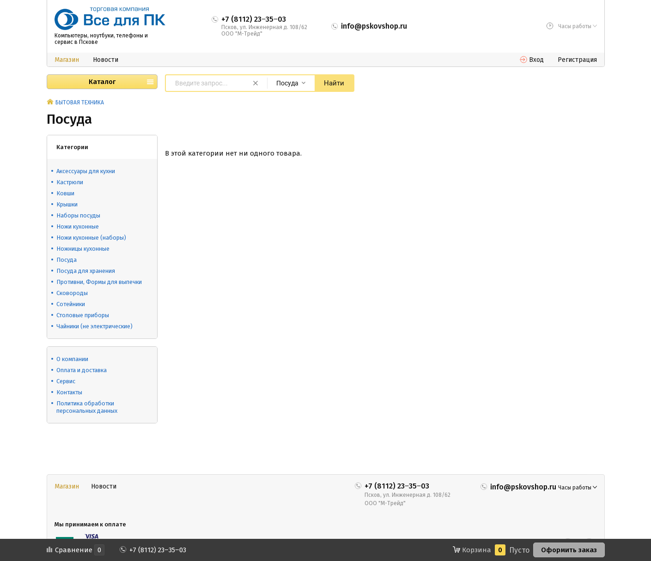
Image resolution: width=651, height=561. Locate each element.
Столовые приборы (82, 315)
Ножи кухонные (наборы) (91, 237)
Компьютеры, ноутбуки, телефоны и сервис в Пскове (101, 38)
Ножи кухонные (77, 226)
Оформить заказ (569, 550)
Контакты (69, 392)
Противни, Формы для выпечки (99, 281)
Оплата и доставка (81, 370)
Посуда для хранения (85, 270)
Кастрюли (69, 182)
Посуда (66, 259)
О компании (72, 359)
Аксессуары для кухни (85, 171)
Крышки (67, 204)
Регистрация (577, 60)
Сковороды (72, 293)
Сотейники (70, 304)
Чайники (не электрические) (94, 326)
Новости (105, 60)
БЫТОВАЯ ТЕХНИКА (79, 102)
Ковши (65, 193)
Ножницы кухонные (83, 248)
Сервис (65, 381)
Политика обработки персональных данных (86, 407)
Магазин (67, 60)
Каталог (102, 82)
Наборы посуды (78, 215)
